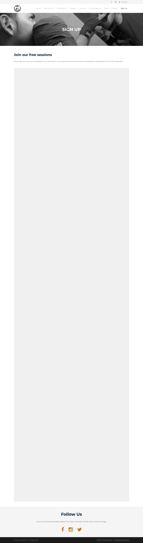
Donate (124, 2)
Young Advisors (95, 8)
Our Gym (82, 8)
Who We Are (49, 8)
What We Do (62, 8)
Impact (73, 8)
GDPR (113, 61)
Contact (115, 8)
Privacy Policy (108, 540)
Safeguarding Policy (121, 540)
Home (38, 8)
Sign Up (124, 8)
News (106, 8)
